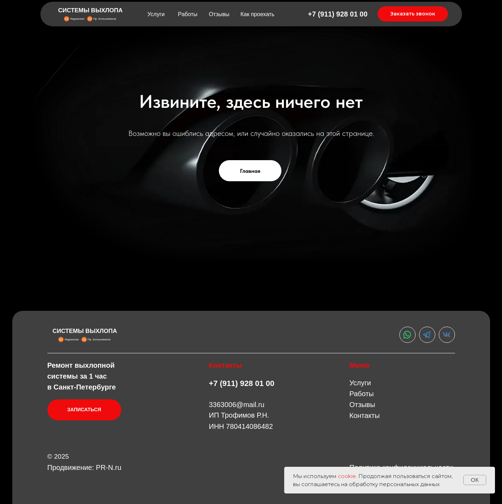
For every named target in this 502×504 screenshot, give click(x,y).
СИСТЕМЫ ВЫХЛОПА (90, 10)
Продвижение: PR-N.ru (84, 467)
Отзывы (219, 14)
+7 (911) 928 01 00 (338, 14)
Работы (188, 14)
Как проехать (258, 14)
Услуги (156, 14)
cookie (347, 476)
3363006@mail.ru (237, 404)
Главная (250, 171)
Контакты (365, 415)
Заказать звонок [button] (412, 14)
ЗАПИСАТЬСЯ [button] (84, 409)
